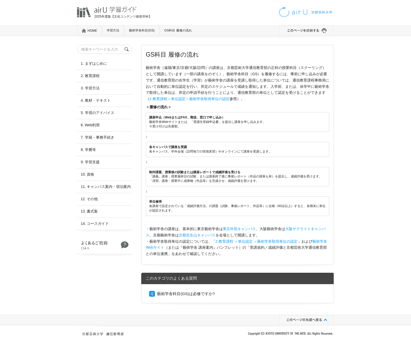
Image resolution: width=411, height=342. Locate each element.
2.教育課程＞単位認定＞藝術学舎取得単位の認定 (189, 99)
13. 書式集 (89, 211)
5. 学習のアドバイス (97, 113)
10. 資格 (87, 174)
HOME (92, 30)
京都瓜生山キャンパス (197, 235)
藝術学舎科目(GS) (142, 30)
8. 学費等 (88, 150)
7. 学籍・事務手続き (97, 137)
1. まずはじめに (94, 63)
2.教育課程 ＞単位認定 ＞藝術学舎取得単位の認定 (256, 241)
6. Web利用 (90, 125)
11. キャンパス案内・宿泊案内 (106, 186)
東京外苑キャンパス (239, 229)
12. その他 (89, 199)
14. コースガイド (95, 223)
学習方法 (113, 30)
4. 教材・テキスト (96, 100)
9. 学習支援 (90, 162)
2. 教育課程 (90, 76)
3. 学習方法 (90, 88)
